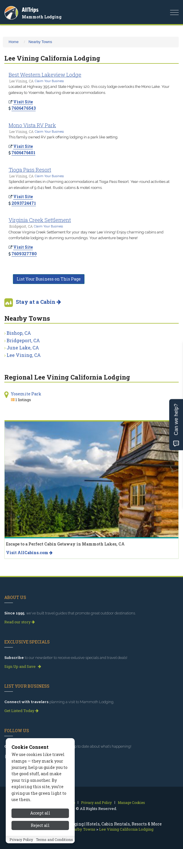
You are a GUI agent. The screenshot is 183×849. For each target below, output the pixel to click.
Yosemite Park (26, 394)
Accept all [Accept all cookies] (40, 838)
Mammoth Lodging (41, 17)
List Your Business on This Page (49, 279)
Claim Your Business (49, 81)
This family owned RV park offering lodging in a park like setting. (63, 137)
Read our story (19, 621)
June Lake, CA (23, 348)
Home (14, 42)
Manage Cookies (131, 802)
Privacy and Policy (96, 802)
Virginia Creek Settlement (40, 219)
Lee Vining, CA (24, 355)
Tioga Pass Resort (30, 169)
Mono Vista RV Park (32, 125)
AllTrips (30, 9)
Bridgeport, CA (23, 340)
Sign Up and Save (22, 666)
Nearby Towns (40, 42)
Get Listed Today (21, 710)
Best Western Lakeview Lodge (45, 74)
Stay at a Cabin (38, 301)
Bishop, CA (19, 333)
